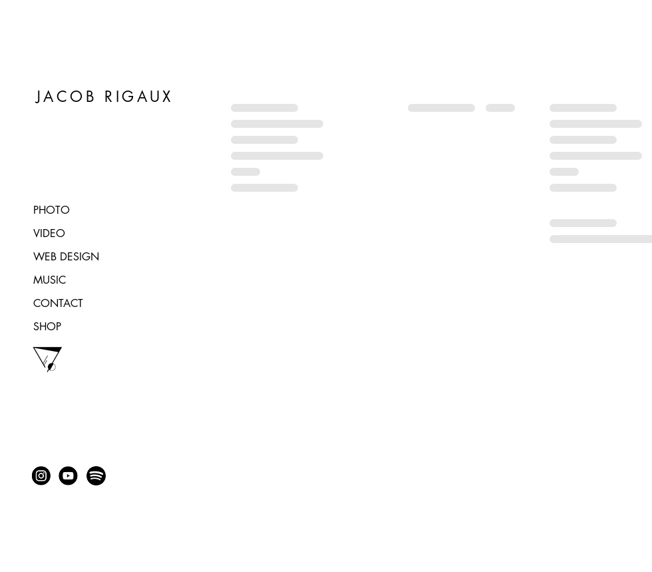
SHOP (47, 327)
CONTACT (58, 303)
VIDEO (49, 233)
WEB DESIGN (66, 257)
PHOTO (51, 210)
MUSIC (49, 280)
